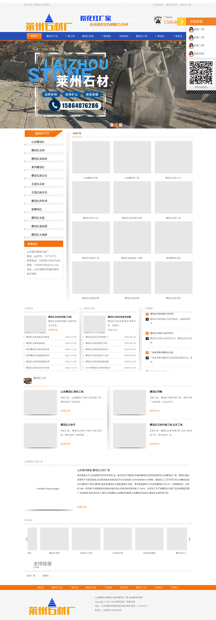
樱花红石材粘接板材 (35, 343)
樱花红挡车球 (39, 201)
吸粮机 (46, 575)
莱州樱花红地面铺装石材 (37, 355)
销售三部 (196, 45)
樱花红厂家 (186, 5)
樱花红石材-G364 (91, 218)
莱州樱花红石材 (173, 258)
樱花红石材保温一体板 (132, 258)
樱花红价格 (88, 36)
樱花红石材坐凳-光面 (132, 218)
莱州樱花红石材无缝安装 (37, 349)
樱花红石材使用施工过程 (60, 317)
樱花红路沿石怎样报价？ (97, 337)
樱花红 (34, 36)
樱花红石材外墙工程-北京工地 (166, 424)
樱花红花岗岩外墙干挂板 (37, 368)
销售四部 (196, 53)
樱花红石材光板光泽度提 (37, 337)
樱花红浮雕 (156, 391)
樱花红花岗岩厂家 (90, 258)
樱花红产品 (52, 36)
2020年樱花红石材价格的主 (98, 368)
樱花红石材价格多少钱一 (97, 343)
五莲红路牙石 (39, 192)
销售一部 (196, 29)
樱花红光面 (38, 217)
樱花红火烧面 (39, 234)
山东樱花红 (158, 5)
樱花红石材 (172, 5)
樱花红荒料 (171, 553)
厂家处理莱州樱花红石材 (161, 353)
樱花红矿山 (108, 553)
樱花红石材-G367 (173, 178)
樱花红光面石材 (173, 298)
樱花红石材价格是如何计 (97, 349)
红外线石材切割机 (139, 553)
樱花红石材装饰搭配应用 (37, 361)
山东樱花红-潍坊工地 (72, 391)
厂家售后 (177, 36)
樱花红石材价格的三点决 (97, 355)
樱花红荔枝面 (39, 226)
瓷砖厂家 (31, 575)
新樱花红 (36, 209)
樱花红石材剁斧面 (90, 298)
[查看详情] (53, 330)
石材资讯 (123, 36)
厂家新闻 (106, 36)
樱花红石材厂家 (173, 218)
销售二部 (196, 37)
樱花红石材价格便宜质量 (119, 317)
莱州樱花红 (38, 167)
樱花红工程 (141, 36)
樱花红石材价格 (132, 298)
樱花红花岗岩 (39, 158)
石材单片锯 (44, 553)
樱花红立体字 (68, 424)
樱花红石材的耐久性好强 (161, 315)
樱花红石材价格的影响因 (97, 361)
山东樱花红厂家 (132, 178)
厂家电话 (159, 36)
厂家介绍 (70, 36)
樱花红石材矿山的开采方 (161, 334)
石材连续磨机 (76, 553)
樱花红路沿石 (39, 175)
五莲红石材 (38, 184)
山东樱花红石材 (90, 178)
